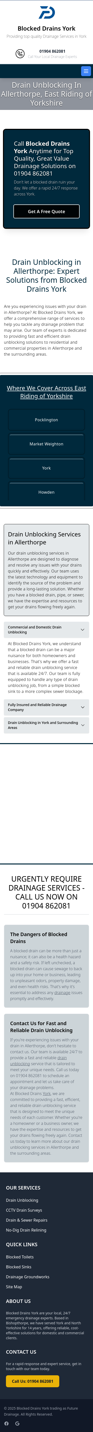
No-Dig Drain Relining (26, 1230)
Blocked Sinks (18, 1267)
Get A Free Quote (46, 211)
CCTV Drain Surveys (24, 1210)
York (47, 1093)
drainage (62, 992)
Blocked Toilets (20, 1257)
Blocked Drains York (46, 28)
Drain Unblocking (22, 1200)
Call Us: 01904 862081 (32, 1381)
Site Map (14, 1286)
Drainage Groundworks (27, 1277)
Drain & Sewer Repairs (26, 1220)
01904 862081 (46, 906)
